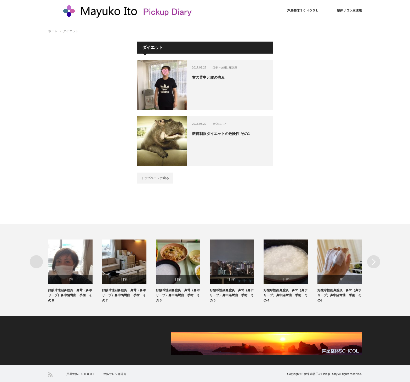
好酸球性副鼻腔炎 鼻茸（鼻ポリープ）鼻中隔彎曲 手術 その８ (70, 295)
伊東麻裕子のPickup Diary (321, 373)
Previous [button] (36, 261)
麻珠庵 (233, 67)
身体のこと (220, 123)
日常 (70, 279)
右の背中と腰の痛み (208, 77)
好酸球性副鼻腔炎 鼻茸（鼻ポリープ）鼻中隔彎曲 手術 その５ (232, 295)
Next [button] (373, 261)
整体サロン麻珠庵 (349, 10)
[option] (75, 271)
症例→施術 (220, 67)
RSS (50, 374)
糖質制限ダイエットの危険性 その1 (221, 134)
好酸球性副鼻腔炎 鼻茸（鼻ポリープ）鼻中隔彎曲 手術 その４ (286, 295)
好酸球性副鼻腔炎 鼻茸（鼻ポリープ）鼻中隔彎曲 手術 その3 (339, 295)
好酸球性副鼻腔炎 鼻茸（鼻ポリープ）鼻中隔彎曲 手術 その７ (124, 295)
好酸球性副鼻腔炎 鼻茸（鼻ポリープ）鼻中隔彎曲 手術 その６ (178, 295)
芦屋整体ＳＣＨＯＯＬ (302, 10)
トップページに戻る (155, 178)
